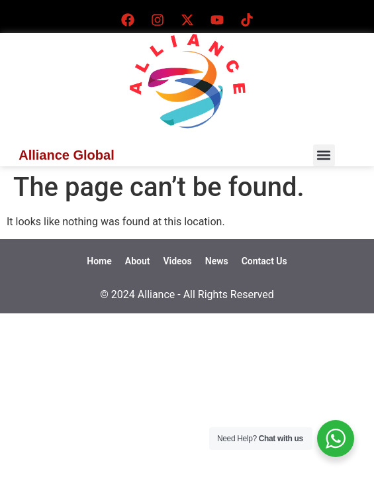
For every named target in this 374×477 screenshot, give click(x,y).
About (137, 261)
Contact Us (264, 261)
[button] (324, 155)
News (216, 261)
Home (99, 261)
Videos (177, 261)
